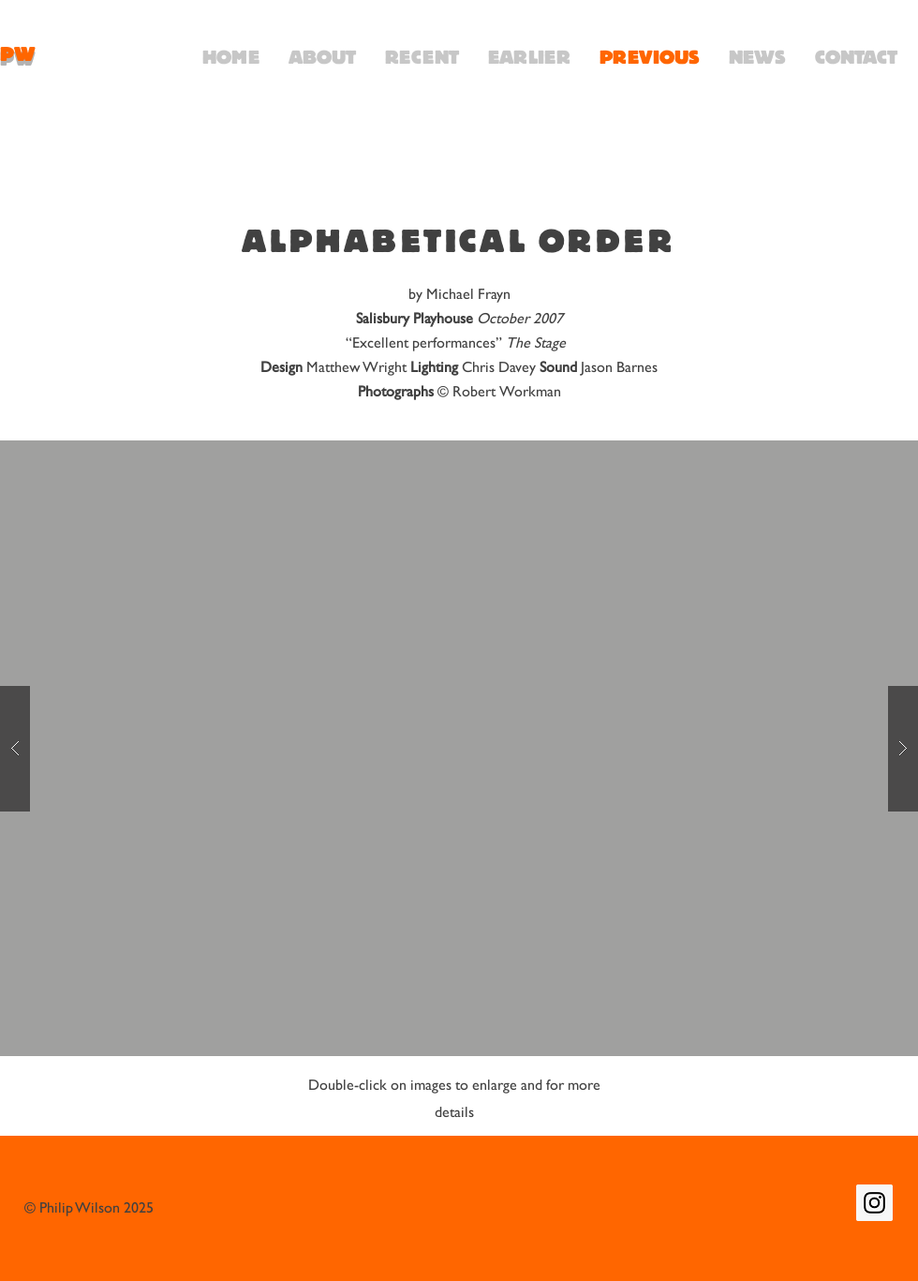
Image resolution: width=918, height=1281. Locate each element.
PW (18, 54)
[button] (459, 748)
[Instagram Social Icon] (874, 1202)
